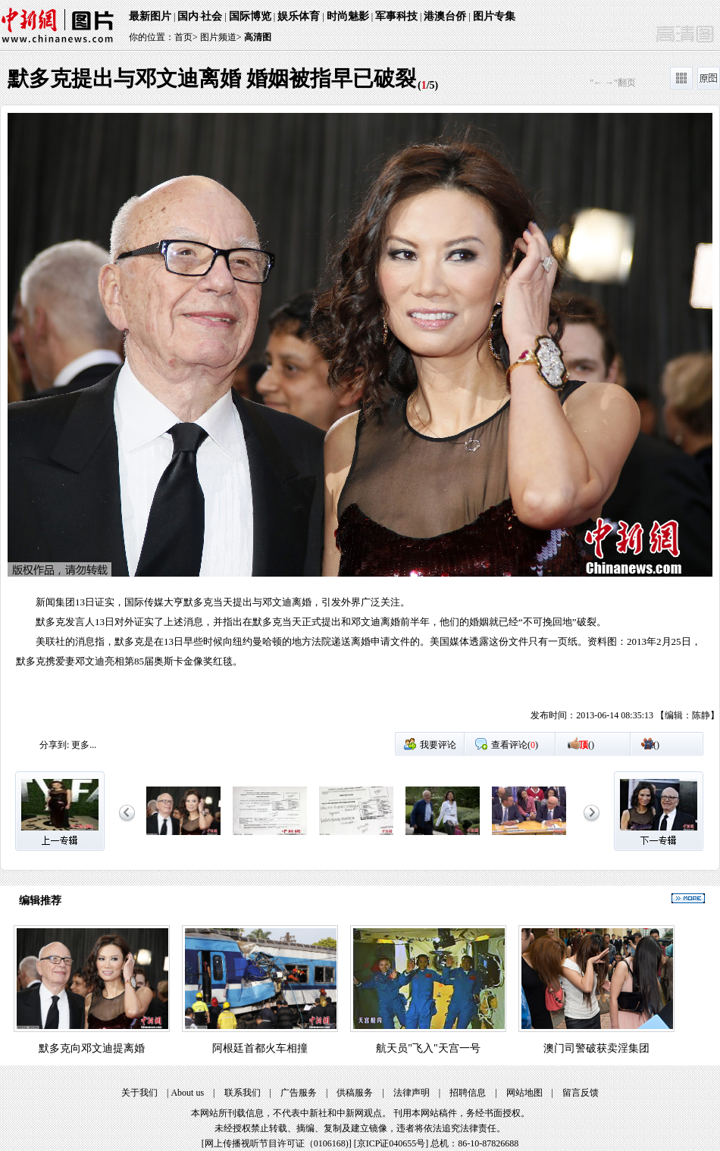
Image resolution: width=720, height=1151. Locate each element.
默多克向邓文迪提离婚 (92, 1048)
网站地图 (524, 1092)
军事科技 (396, 16)
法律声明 (411, 1092)
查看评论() (514, 745)
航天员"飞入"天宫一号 (428, 1048)
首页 (183, 37)
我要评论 (438, 745)
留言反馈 (580, 1092)
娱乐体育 (298, 16)
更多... (83, 745)
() (586, 745)
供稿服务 (355, 1092)
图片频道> (221, 37)
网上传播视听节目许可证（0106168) (277, 1143)
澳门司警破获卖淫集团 (596, 1048)
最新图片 (150, 16)
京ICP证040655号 (391, 1143)
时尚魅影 (348, 16)
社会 (211, 16)
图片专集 (494, 16)
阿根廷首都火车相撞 (260, 1048)
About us (187, 1092)
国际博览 (250, 16)
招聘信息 (467, 1092)
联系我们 (242, 1092)
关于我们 (139, 1092)
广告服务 (298, 1092)
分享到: (54, 745)
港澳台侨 (445, 16)
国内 (188, 16)
